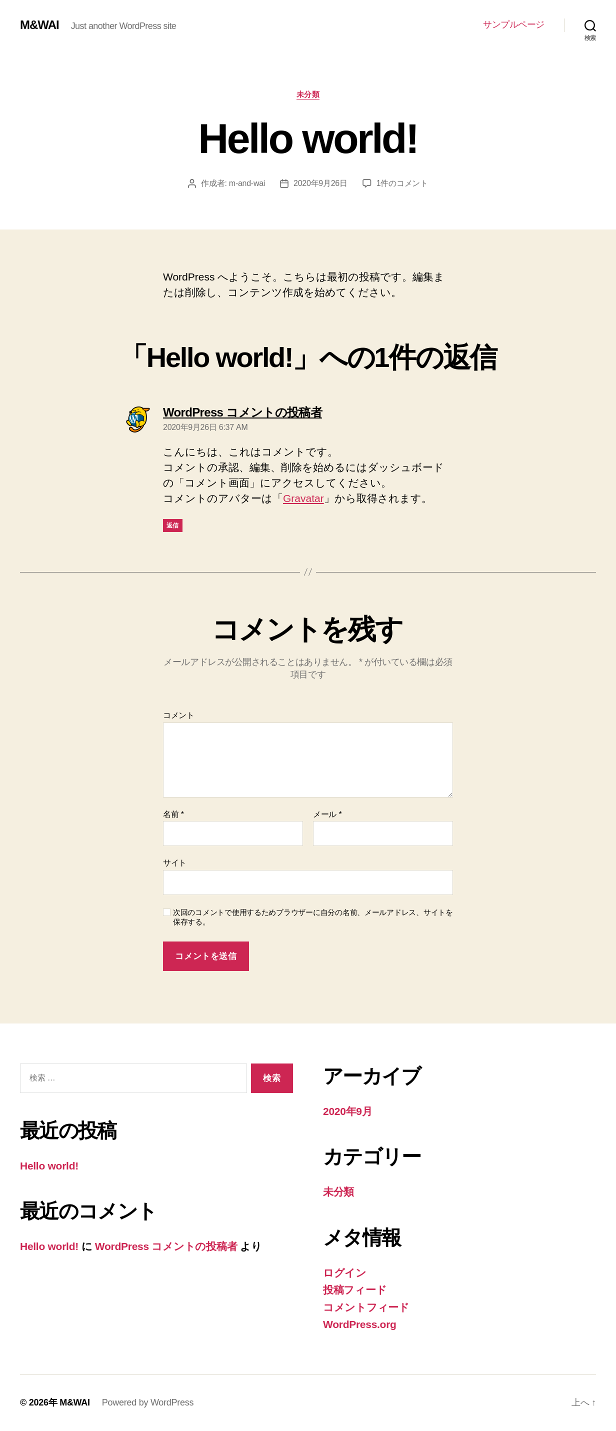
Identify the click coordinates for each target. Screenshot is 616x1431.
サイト (174, 862)
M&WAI (39, 25)
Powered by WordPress (148, 1403)
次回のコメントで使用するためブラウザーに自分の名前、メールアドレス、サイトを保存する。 (313, 917)
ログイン (344, 1272)
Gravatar (303, 498)
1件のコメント (402, 183)
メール (327, 814)
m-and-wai (247, 183)
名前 (173, 814)
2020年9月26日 (321, 183)
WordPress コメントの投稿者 (166, 1246)
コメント (178, 715)
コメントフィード (366, 1307)
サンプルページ (513, 25)
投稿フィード (354, 1290)
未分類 (308, 94)
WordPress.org (359, 1324)
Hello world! (49, 1166)
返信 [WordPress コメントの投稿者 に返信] (172, 525)
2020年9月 (347, 1111)
